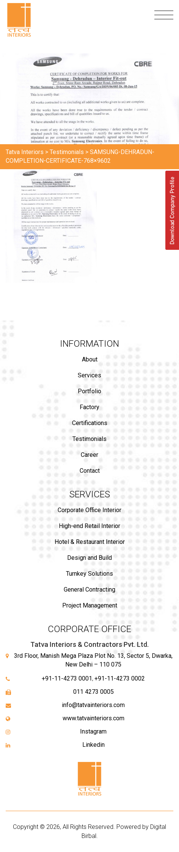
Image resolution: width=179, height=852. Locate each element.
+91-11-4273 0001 (67, 678)
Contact (90, 470)
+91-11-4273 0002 (119, 678)
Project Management (89, 605)
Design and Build (89, 557)
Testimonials (89, 438)
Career (89, 454)
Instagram (93, 731)
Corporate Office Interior (89, 510)
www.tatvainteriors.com (93, 718)
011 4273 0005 (93, 691)
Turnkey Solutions (89, 573)
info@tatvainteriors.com (93, 705)
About (89, 359)
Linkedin (93, 744)
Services (89, 375)
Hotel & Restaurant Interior (90, 541)
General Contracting (89, 589)
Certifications (89, 423)
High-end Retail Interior (89, 526)
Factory (89, 407)
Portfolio (89, 391)
